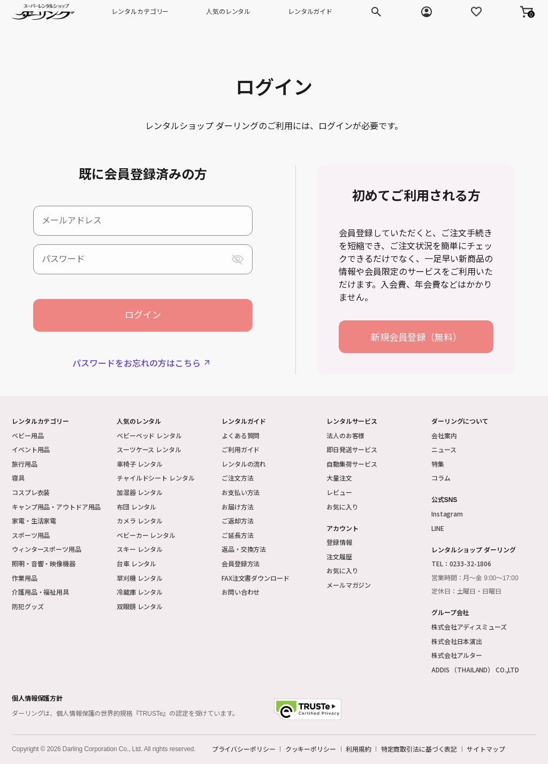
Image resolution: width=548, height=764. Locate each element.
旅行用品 (24, 463)
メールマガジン (348, 584)
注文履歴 (339, 556)
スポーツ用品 (31, 535)
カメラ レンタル (140, 520)
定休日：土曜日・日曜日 (466, 591)
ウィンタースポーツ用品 (46, 548)
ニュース (443, 449)
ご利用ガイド (241, 449)
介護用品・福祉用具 (40, 591)
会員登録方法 (241, 563)
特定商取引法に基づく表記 (419, 749)
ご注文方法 (237, 477)
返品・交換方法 (244, 548)
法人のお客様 (345, 435)
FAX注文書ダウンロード (256, 577)
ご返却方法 (237, 520)
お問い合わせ (241, 591)
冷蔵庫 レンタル (140, 591)
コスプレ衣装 (31, 492)
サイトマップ (486, 749)
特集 (437, 463)
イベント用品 (31, 449)
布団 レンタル (136, 506)
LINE (437, 528)
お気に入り (342, 506)
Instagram (447, 513)
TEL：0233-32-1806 (461, 563)
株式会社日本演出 (456, 641)
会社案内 (444, 435)
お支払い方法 (241, 492)
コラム (441, 477)
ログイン (143, 315)
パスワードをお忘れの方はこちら (136, 362)
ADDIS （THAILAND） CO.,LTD (475, 669)
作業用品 (24, 577)
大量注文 (339, 477)
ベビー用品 (27, 435)
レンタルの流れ (244, 463)
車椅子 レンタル (140, 463)
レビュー (339, 492)
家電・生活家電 (34, 520)
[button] (526, 12)
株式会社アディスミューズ (469, 626)
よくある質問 (241, 435)
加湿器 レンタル (140, 492)
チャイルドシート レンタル (155, 477)
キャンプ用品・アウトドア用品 (56, 506)
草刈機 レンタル (140, 577)
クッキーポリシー (310, 749)
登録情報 (339, 541)
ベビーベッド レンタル (149, 435)
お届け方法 (237, 506)
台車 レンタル (136, 563)
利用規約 (358, 749)
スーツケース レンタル (149, 449)
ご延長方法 (237, 535)
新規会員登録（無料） (416, 336)
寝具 (18, 477)
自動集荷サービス (351, 463)
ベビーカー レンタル (146, 535)
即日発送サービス (351, 449)
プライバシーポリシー (244, 749)
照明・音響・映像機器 (43, 563)
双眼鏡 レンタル (140, 606)
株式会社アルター (456, 655)
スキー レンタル (140, 548)
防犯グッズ (27, 606)
